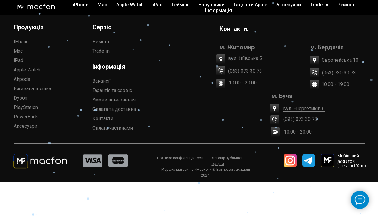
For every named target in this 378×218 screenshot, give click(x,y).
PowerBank (26, 117)
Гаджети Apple (250, 5)
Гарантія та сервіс (112, 90)
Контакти (102, 118)
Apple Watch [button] (130, 5)
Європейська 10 (340, 60)
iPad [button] (158, 5)
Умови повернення (114, 100)
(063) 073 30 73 (245, 71)
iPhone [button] (80, 5)
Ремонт (346, 5)
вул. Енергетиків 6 (304, 108)
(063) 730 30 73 (339, 73)
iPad (18, 60)
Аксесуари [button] (288, 5)
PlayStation (26, 107)
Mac (18, 51)
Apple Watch (27, 70)
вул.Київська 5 (245, 58)
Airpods (22, 79)
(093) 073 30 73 (300, 119)
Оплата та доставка (114, 109)
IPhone (21, 42)
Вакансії (101, 81)
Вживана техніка (32, 88)
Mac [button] (102, 5)
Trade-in (101, 51)
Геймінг (180, 5)
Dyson (20, 98)
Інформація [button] (218, 10)
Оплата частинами (112, 128)
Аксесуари (25, 126)
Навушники (211, 5)
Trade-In (319, 5)
